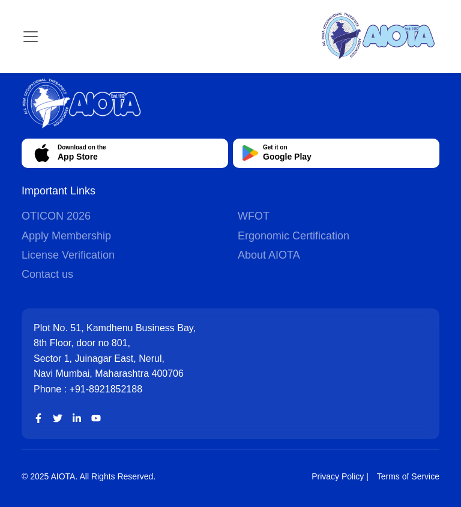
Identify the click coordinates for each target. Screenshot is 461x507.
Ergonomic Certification (293, 236)
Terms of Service (408, 476)
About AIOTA (269, 255)
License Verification (68, 255)
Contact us (47, 274)
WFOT (254, 216)
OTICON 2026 (56, 216)
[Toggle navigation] (30, 36)
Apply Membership (66, 236)
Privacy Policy (338, 476)
